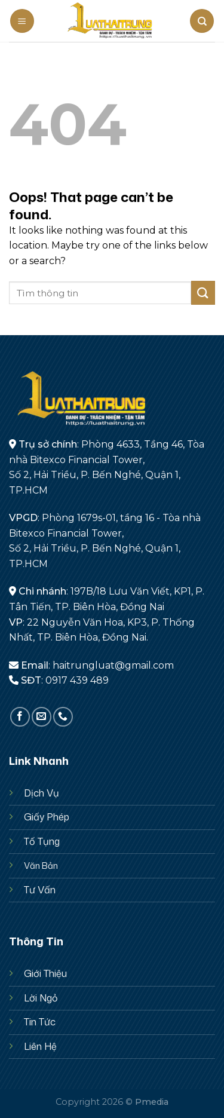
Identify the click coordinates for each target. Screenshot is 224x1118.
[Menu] (22, 21)
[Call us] (63, 717)
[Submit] (203, 292)
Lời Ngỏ (41, 997)
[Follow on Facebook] (20, 717)
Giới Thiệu (45, 973)
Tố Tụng (42, 841)
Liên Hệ (40, 1046)
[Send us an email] (41, 717)
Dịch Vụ (41, 793)
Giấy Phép (46, 816)
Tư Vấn (40, 889)
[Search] (202, 21)
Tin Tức (40, 1021)
